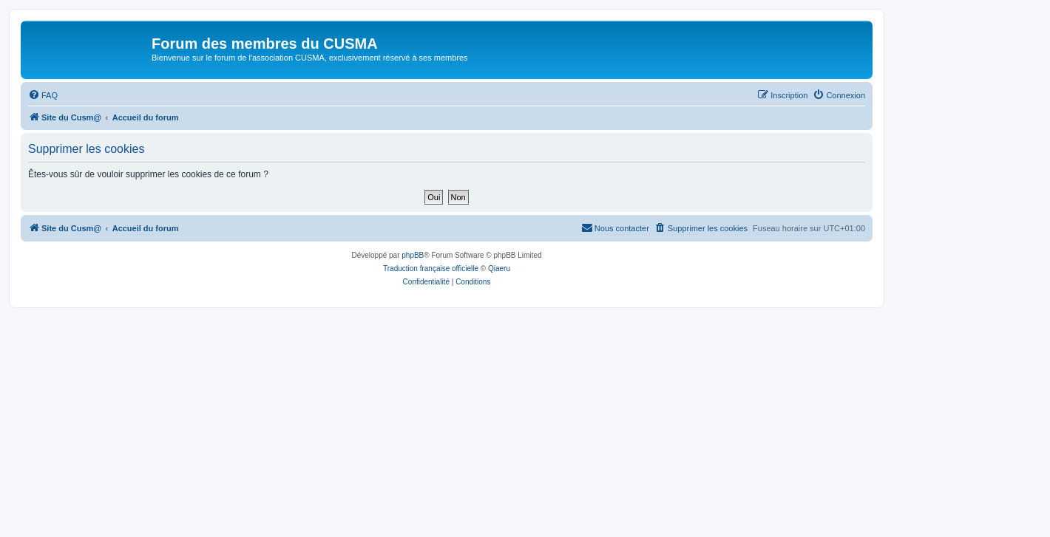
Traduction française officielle (430, 268)
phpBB (413, 255)
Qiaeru (499, 268)
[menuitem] (43, 95)
